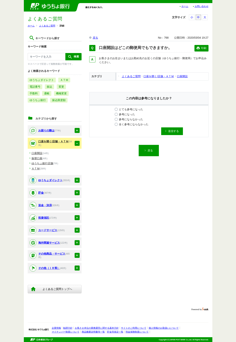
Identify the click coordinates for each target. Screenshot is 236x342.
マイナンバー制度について (65, 331)
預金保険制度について (137, 331)
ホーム (184, 6)
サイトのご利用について (133, 328)
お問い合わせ (201, 6)
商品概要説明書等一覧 (93, 331)
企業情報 (56, 328)
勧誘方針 (68, 328)
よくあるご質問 (47, 25)
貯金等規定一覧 (115, 331)
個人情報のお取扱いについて (164, 328)
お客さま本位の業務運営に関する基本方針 (97, 328)
